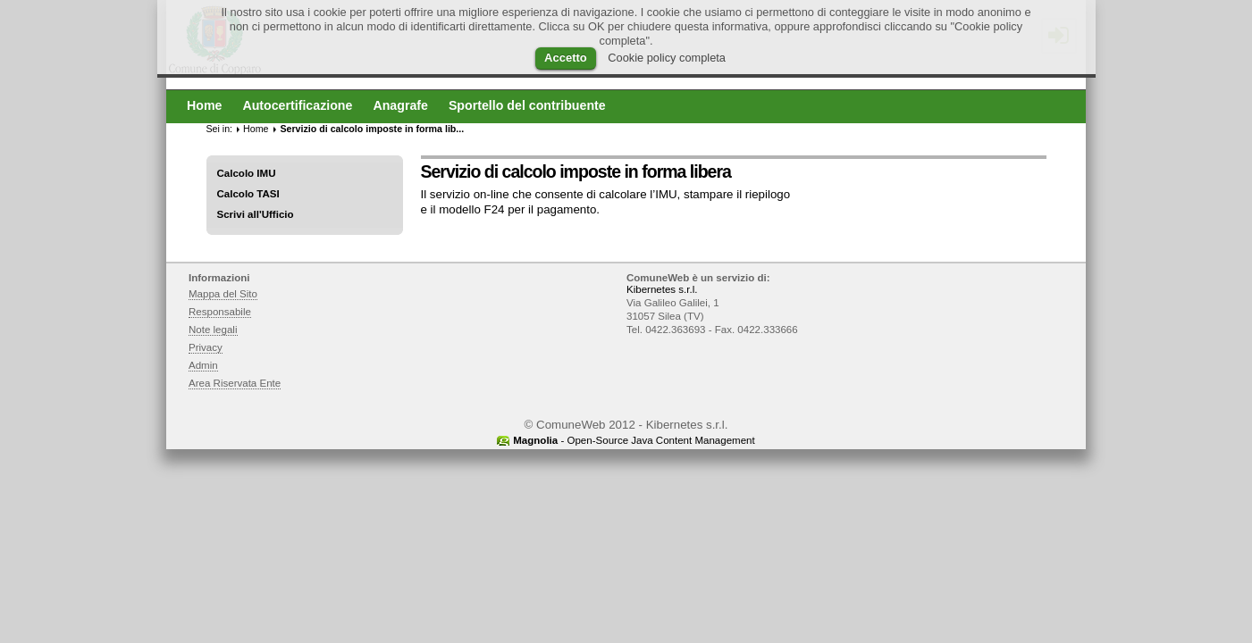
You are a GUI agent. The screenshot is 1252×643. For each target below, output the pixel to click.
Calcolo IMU (246, 173)
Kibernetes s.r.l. (661, 289)
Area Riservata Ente (235, 383)
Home (255, 128)
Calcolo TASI (248, 193)
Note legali (213, 329)
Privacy (206, 347)
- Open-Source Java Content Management (633, 440)
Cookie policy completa (667, 57)
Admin (203, 365)
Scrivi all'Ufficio (255, 214)
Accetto (565, 57)
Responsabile (220, 311)
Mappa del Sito (223, 293)
